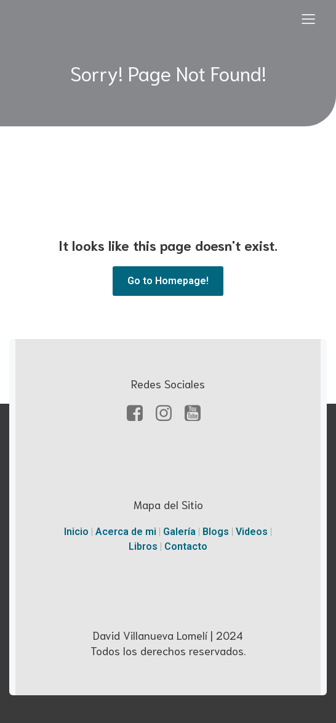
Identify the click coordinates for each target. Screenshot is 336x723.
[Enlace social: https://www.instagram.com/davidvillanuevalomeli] (168, 413)
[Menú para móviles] (308, 18)
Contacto (185, 546)
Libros (144, 546)
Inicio (77, 531)
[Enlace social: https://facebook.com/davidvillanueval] (139, 413)
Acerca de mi (125, 531)
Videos (253, 531)
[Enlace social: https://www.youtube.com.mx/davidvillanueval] (197, 413)
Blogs (216, 531)
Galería (180, 531)
